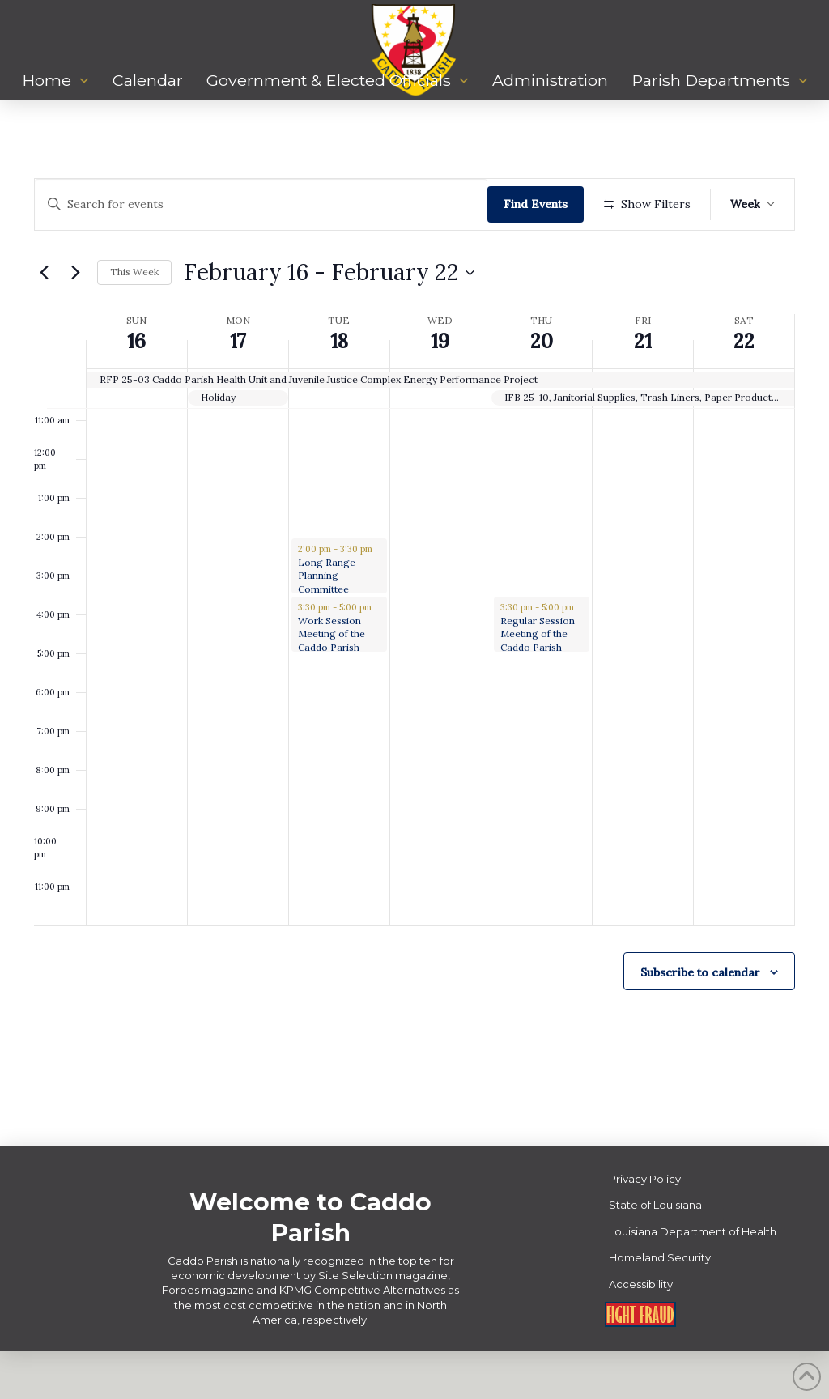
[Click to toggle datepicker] (329, 320)
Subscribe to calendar (700, 1019)
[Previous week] (43, 320)
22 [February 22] (744, 389)
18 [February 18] (339, 389)
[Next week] (75, 320)
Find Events (540, 204)
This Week (134, 319)
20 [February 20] (541, 389)
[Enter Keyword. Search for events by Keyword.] (263, 204)
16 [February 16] (136, 389)
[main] (414, 646)
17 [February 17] (238, 389)
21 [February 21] (643, 389)
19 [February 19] (440, 389)
